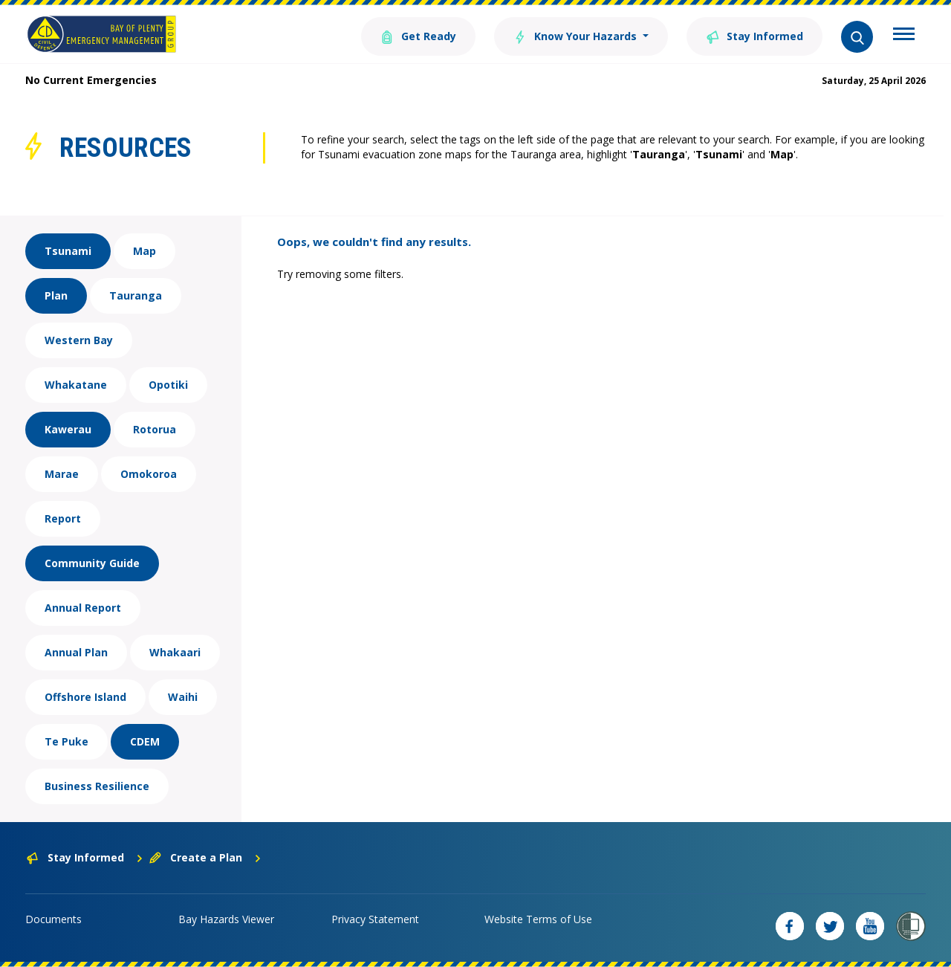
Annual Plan (76, 652)
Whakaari (175, 652)
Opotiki (168, 385)
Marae (62, 474)
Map (144, 251)
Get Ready (418, 35)
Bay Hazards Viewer (226, 919)
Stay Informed (754, 35)
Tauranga (135, 295)
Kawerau (68, 429)
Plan (56, 295)
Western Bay (79, 340)
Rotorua (154, 429)
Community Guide (92, 563)
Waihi (183, 697)
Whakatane (76, 385)
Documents (53, 919)
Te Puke (66, 741)
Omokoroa (148, 474)
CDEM (145, 741)
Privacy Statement (375, 919)
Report (63, 518)
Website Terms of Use (538, 919)
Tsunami (68, 251)
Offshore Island (85, 697)
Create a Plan (205, 857)
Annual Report (83, 608)
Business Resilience (97, 786)
